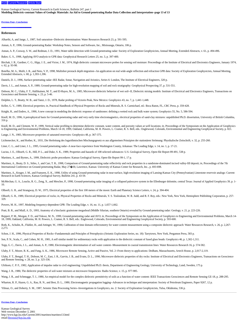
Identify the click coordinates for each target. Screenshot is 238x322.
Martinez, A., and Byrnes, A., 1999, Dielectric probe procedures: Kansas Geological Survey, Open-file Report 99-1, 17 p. (66, 157)
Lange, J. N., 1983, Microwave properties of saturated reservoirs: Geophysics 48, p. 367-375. (51, 134)
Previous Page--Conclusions (14, 22)
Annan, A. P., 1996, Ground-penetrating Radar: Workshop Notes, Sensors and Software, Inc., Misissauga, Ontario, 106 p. (66, 45)
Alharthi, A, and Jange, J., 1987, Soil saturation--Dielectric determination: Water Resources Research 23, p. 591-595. (64, 39)
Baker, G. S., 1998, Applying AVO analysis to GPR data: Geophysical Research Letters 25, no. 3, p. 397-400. (60, 56)
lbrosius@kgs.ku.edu (19, 317)
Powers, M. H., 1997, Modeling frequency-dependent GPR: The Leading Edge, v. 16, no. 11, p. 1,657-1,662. (59, 204)
